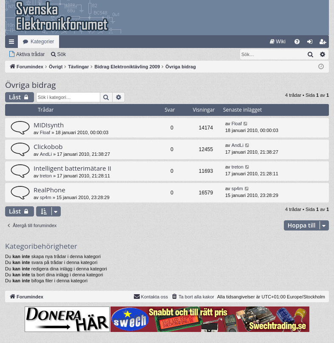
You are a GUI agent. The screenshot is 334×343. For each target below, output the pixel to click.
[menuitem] (278, 41)
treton (46, 175)
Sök (61, 54)
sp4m (45, 197)
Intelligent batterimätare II (72, 168)
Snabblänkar (13, 43)
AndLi (46, 154)
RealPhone (49, 190)
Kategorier (42, 42)
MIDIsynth (49, 125)
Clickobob (48, 146)
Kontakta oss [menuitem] (150, 296)
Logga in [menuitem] (311, 43)
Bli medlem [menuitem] (324, 43)
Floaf (45, 132)
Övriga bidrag (30, 84)
